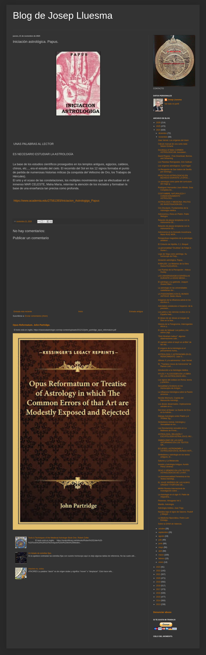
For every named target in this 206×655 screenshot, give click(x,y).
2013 (158, 604)
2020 (158, 578)
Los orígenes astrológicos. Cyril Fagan (174, 166)
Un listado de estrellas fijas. (40, 553)
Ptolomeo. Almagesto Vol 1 (169, 501)
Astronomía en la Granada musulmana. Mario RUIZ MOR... (174, 233)
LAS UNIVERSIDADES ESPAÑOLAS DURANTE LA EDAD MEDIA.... (174, 277)
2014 (158, 600)
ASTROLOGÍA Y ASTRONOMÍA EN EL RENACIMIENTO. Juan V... (174, 355)
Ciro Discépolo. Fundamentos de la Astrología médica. (173, 209)
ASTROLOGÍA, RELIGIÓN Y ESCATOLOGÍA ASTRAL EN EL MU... (175, 435)
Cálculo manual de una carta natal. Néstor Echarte (173, 145)
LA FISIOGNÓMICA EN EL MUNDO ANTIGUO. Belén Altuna (173, 295)
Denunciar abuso (162, 612)
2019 (158, 582)
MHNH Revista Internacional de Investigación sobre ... (171, 489)
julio (160, 540)
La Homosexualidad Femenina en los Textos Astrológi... (174, 477)
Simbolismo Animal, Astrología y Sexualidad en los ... (171, 423)
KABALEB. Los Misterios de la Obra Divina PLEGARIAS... (173, 265)
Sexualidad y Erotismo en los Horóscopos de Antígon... (170, 387)
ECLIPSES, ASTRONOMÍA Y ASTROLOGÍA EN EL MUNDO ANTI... (175, 449)
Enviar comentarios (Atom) (36, 316)
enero (161, 562)
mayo (161, 547)
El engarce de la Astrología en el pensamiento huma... (172, 349)
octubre (161, 529)
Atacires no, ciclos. (36, 569)
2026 (158, 122)
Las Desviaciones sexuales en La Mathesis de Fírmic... (172, 429)
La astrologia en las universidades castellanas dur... (172, 289)
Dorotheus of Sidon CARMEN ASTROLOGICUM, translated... (172, 151)
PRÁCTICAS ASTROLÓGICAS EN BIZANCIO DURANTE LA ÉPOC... (174, 176)
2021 (158, 574)
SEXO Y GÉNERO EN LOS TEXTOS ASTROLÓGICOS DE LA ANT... (174, 471)
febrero (161, 558)
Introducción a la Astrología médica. (173, 370)
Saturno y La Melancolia (168, 461)
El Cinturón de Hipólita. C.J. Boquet (173, 244)
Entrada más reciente (23, 311)
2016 (158, 593)
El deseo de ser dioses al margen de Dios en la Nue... (173, 319)
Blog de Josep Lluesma (63, 15)
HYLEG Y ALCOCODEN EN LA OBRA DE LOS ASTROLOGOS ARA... (174, 375)
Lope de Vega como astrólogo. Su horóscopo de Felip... (172, 255)
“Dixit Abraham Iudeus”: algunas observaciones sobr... (171, 337)
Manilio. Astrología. (166, 504)
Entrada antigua (136, 311)
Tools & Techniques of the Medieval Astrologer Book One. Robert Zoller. (58, 538)
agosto (161, 536)
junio (160, 543)
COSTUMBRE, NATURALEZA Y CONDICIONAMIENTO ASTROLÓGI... (172, 196)
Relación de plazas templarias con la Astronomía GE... (173, 221)
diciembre (162, 133)
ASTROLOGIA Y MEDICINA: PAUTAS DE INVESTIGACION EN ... (174, 203)
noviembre (163, 137)
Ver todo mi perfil (172, 104)
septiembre (163, 532)
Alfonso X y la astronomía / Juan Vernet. (175, 360)
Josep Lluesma (175, 100)
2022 (158, 571)
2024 (158, 130)
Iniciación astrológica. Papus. (170, 260)
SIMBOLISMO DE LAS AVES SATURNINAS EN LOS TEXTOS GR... (173, 442)
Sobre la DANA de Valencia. (170, 524)
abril (160, 551)
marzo (161, 555)
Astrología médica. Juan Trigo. (171, 508)
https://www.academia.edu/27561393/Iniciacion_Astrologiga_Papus (56, 200)
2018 (158, 586)
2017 (158, 589)
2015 (158, 597)
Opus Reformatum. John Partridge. (31, 325)
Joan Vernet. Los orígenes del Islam (173, 140)
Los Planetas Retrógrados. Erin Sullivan (175, 162)
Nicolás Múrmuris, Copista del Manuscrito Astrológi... (170, 399)
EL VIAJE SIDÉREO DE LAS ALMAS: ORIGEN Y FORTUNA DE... (174, 483)
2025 (158, 126)
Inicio (80, 311)
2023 (158, 567)
